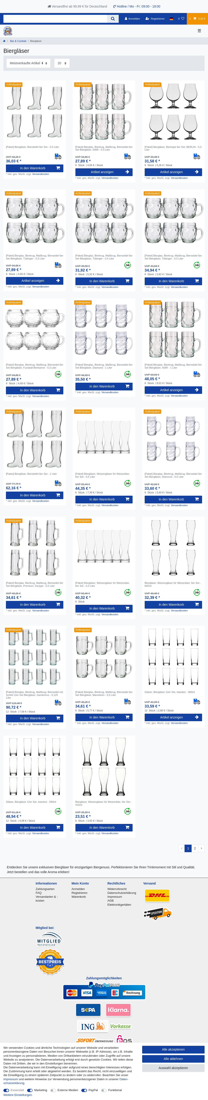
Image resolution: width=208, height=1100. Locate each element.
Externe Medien (68, 1090)
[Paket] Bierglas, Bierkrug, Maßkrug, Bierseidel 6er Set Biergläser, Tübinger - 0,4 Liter (104, 257)
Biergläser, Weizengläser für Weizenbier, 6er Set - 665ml (173, 584)
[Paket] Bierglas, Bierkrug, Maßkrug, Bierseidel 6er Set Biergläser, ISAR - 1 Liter (173, 366)
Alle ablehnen (173, 1059)
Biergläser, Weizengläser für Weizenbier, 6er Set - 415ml (103, 803)
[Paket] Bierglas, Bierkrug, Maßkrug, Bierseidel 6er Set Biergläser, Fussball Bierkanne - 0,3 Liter (34, 366)
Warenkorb (79, 896)
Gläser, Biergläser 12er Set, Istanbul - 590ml (31, 801)
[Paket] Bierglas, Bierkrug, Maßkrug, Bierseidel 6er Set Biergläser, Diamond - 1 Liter (104, 366)
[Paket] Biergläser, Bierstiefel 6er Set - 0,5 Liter (32, 147)
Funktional (115, 1090)
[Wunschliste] (181, 18)
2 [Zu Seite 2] (195, 848)
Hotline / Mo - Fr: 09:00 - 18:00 (136, 6)
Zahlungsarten (45, 889)
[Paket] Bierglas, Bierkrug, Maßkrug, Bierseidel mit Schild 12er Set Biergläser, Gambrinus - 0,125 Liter (34, 695)
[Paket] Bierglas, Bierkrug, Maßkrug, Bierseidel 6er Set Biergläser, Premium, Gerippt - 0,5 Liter (34, 584)
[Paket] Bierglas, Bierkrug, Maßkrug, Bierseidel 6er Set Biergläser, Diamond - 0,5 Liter (173, 475)
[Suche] (113, 19)
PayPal (93, 1090)
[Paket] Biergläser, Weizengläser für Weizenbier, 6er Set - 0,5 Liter (102, 475)
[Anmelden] (132, 18)
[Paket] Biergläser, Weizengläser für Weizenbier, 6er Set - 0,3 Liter (102, 584)
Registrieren (79, 893)
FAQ (38, 893)
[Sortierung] (28, 63)
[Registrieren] (155, 18)
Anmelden (78, 889)
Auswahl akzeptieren (173, 1068)
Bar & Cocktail (17, 41)
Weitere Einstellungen (17, 1095)
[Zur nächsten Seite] (201, 848)
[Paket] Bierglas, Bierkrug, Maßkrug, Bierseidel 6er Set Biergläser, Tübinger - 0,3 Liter (34, 257)
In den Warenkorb (40, 168)
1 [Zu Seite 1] (188, 848)
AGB (111, 900)
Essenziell (17, 1090)
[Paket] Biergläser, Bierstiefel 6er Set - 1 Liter (31, 473)
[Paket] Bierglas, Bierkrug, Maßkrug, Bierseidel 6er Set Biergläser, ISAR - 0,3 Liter (104, 148)
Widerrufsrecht (117, 889)
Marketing (40, 1090)
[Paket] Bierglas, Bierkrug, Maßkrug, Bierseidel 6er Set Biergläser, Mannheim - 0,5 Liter (104, 693)
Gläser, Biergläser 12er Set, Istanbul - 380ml (170, 692)
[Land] (171, 18)
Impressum (115, 896)
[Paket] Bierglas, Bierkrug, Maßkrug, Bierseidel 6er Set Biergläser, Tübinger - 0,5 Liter (173, 257)
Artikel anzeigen (110, 172)
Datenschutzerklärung (122, 893)
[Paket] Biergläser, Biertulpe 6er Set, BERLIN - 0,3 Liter (173, 148)
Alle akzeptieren (173, 1049)
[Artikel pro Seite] (61, 63)
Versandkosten (40, 174)
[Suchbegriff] (55, 19)
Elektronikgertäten (119, 904)
